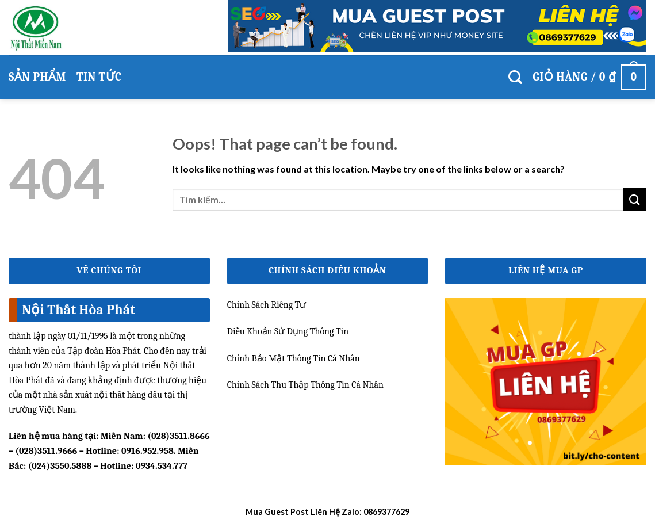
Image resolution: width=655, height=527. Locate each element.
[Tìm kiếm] (515, 77)
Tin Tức (99, 76)
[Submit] (634, 199)
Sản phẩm (37, 76)
